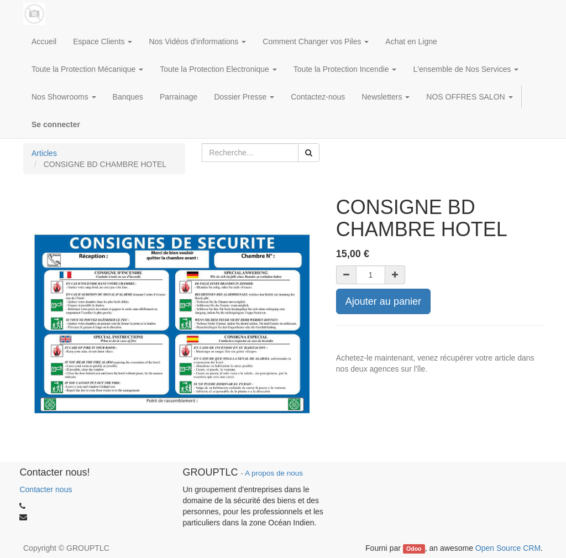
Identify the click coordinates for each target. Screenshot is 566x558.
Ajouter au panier (383, 301)
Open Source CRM (508, 548)
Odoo (413, 548)
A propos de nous (274, 473)
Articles (44, 153)
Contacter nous (45, 489)
